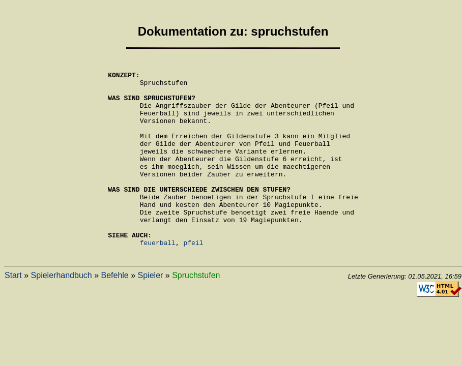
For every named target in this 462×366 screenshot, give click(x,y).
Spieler (150, 313)
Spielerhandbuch (61, 313)
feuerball (158, 279)
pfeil (194, 279)
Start (13, 313)
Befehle (114, 313)
